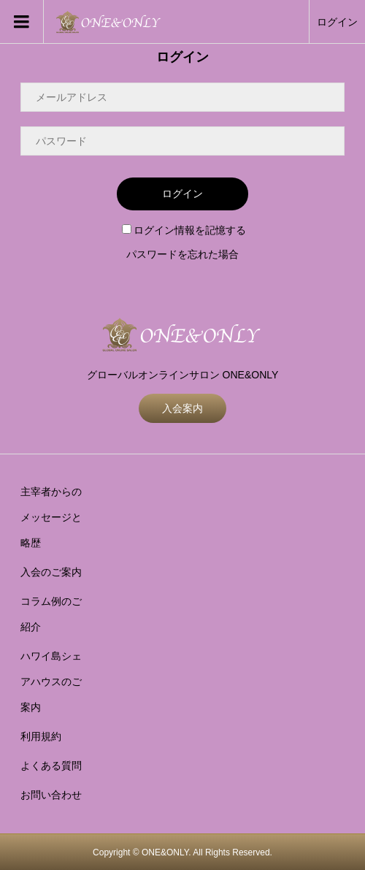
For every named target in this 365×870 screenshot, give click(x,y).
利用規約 (40, 736)
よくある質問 (51, 765)
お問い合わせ (51, 795)
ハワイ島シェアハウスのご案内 (51, 681)
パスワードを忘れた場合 (182, 254)
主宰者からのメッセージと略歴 (51, 517)
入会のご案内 (51, 572)
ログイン (337, 22)
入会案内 (182, 408)
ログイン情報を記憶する (184, 230)
